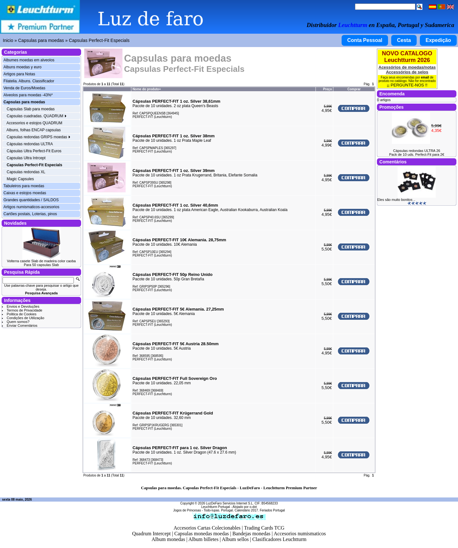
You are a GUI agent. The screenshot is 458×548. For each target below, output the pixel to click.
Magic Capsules (20, 179)
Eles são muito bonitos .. (396, 200)
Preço (327, 89)
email (425, 77)
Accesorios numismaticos (300, 533)
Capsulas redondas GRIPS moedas (39, 137)
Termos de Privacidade (24, 310)
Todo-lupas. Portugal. (219, 510)
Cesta (404, 40)
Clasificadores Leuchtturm (279, 539)
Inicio (8, 40)
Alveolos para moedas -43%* (28, 95)
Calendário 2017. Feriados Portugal (260, 510)
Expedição (438, 40)
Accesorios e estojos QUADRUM (34, 123)
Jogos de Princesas (187, 510)
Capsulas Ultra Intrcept (26, 158)
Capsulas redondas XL (26, 172)
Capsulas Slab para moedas (31, 109)
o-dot (253, 507)
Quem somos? (18, 322)
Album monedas (168, 539)
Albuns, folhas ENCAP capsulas (33, 130)
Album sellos (235, 539)
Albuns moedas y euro (22, 67)
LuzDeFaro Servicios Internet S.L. (230, 503)
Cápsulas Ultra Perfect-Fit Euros (34, 151)
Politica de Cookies (22, 314)
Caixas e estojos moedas (24, 193)
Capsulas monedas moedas (201, 533)
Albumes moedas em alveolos (28, 60)
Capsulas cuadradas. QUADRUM (37, 116)
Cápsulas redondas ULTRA (30, 144)
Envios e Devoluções (23, 306)
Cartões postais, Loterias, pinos (30, 214)
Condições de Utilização (25, 318)
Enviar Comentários (22, 325)
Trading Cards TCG (264, 528)
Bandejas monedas (251, 533)
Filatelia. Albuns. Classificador (28, 81)
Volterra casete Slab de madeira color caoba (41, 261)
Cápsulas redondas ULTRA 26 (416, 151)
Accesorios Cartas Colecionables (207, 528)
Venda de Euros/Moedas (24, 88)
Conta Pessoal (364, 40)
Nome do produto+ (147, 89)
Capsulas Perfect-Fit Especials (99, 40)
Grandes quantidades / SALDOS (31, 200)
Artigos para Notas (19, 74)
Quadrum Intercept (151, 533)
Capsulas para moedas (41, 40)
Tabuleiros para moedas (23, 186)
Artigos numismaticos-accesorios (31, 207)
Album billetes (203, 539)
